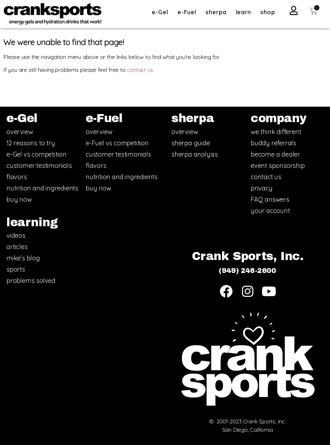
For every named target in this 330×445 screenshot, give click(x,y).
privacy (262, 188)
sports (15, 269)
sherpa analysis (194, 154)
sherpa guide (190, 143)
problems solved (30, 280)
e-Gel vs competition (36, 154)
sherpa (217, 12)
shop (267, 12)
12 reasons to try (30, 143)
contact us (140, 69)
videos (15, 235)
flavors (16, 177)
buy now (19, 199)
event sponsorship (278, 165)
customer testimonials (39, 165)
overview (19, 132)
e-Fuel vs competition (117, 143)
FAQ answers (270, 199)
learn (245, 12)
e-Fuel (188, 12)
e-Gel (161, 12)
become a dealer (275, 154)
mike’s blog (23, 258)
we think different (276, 132)
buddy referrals (273, 143)
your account (270, 211)
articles (16, 247)
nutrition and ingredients (42, 188)
